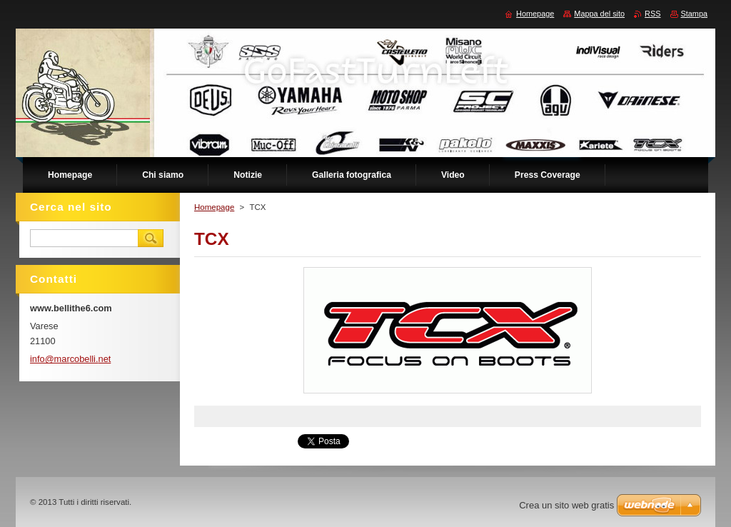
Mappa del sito (599, 13)
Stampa (694, 13)
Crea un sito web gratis (566, 505)
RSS (652, 13)
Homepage (214, 207)
